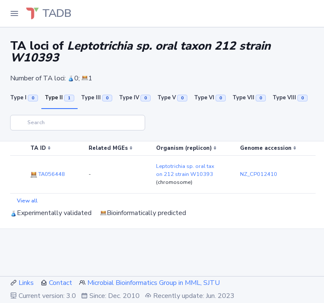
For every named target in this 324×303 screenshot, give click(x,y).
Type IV (135, 97)
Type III (96, 97)
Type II (59, 97)
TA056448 (47, 174)
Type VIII (290, 97)
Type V (172, 97)
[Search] (77, 122)
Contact (60, 282)
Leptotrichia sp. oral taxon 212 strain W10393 (185, 170)
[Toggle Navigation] (14, 13)
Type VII (249, 97)
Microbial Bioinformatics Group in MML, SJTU (153, 282)
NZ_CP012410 (258, 174)
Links (26, 282)
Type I (24, 97)
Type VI (210, 97)
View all (27, 201)
